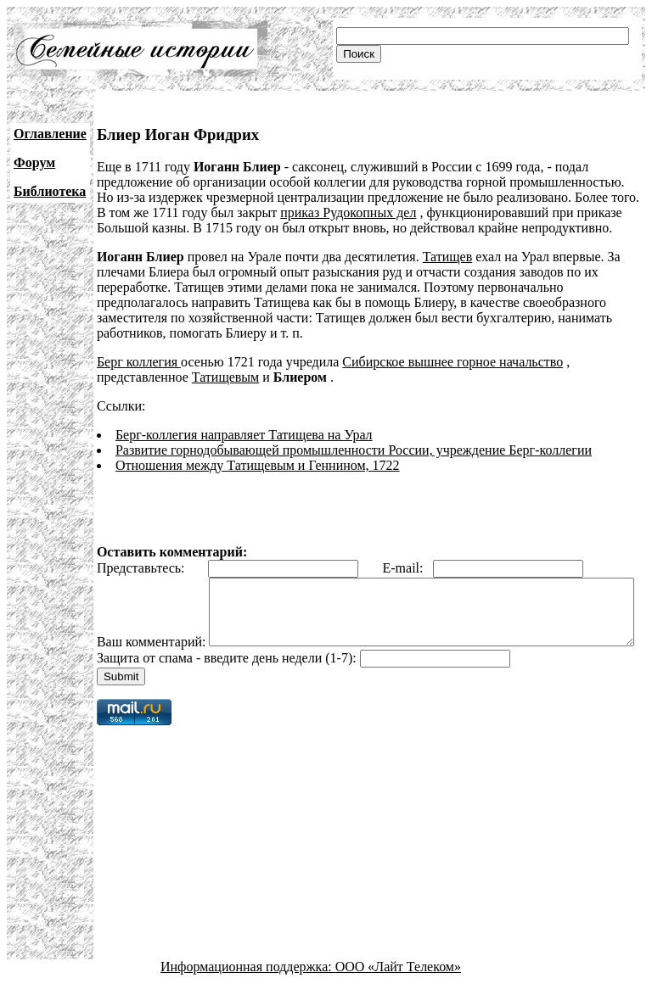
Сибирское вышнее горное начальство (452, 362)
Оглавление (50, 133)
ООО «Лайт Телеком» (398, 991)
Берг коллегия (139, 362)
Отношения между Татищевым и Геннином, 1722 (257, 465)
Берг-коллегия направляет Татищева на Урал (244, 435)
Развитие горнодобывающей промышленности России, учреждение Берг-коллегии (353, 450)
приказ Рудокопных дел (348, 212)
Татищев (448, 256)
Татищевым (225, 377)
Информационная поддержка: (247, 991)
